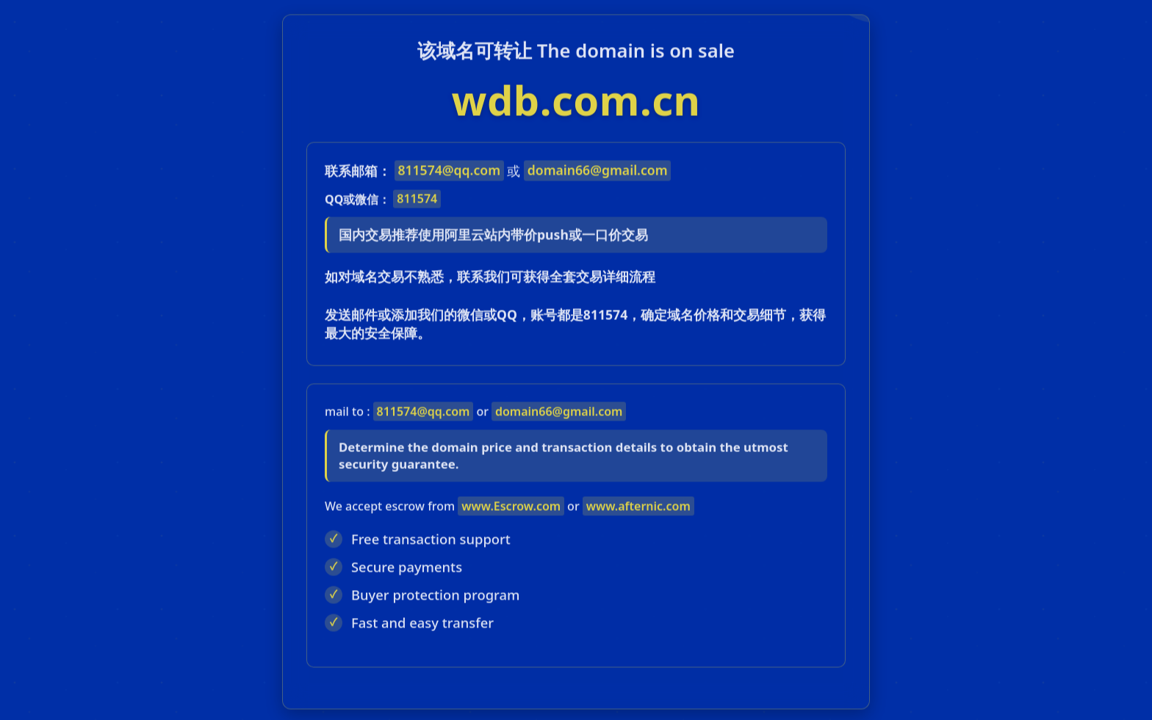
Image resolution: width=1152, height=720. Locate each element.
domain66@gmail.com (598, 173)
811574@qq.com (448, 173)
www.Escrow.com (511, 509)
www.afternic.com (638, 509)
